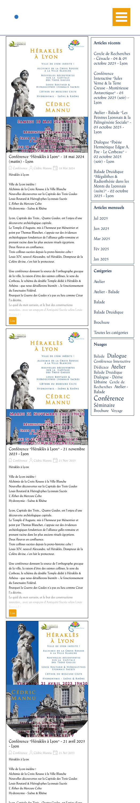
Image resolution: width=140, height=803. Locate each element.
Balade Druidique (108, 312)
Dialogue (117, 355)
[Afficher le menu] (121, 17)
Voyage (117, 410)
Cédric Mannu (43, 168)
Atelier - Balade (106, 291)
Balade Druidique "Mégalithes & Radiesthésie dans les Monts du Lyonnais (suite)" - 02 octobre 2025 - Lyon (111, 183)
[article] (47, 181)
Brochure (102, 322)
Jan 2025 (101, 258)
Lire (12, 321)
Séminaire (104, 405)
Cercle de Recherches (109, 384)
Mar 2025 (102, 238)
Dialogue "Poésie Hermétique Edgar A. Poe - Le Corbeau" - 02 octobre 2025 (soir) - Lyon (111, 151)
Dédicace (101, 367)
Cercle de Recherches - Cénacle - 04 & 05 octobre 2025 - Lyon (112, 58)
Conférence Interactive (112, 361)
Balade (99, 301)
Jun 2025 (101, 228)
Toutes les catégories (111, 332)
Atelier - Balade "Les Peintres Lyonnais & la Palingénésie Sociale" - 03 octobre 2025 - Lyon (112, 122)
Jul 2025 (101, 218)
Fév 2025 (101, 248)
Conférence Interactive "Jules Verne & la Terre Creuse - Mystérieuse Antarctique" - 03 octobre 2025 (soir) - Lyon (111, 88)
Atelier (99, 281)
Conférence (20, 168)
